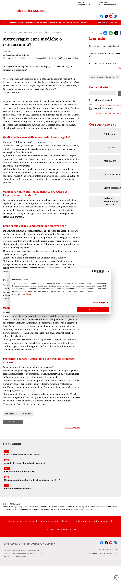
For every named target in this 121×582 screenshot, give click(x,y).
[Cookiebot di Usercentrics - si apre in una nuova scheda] (94, 271)
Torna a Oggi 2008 (72, 427)
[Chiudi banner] (108, 271)
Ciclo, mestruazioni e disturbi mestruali (18, 414)
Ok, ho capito (93, 309)
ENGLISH (114, 23)
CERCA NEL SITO (103, 23)
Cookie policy (22, 556)
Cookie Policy (25, 294)
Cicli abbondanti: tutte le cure (102, 63)
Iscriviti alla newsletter (83, 3)
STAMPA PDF (13, 422)
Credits (33, 556)
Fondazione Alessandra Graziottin (107, 3)
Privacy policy (10, 556)
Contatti (88, 22)
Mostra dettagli (99, 303)
